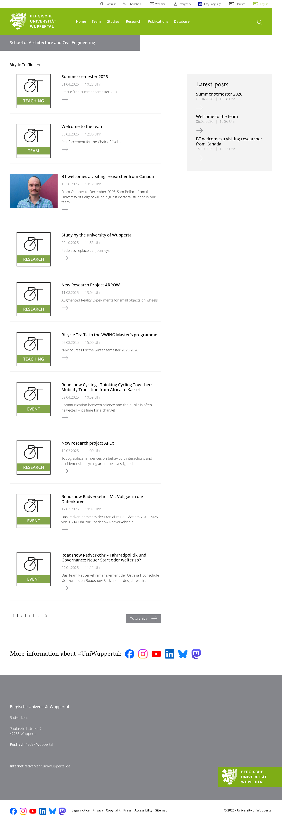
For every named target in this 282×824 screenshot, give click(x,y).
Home (81, 21)
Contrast (111, 4)
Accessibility (143, 810)
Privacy (97, 810)
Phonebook (135, 4)
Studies (113, 21)
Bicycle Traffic (22, 64)
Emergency (184, 4)
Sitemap (161, 810)
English (264, 4)
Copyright (113, 810)
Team (96, 21)
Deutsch (240, 4)
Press (127, 810)
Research (133, 21)
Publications (158, 21)
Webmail (160, 4)
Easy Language (212, 4)
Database (182, 21)
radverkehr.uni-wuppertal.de (47, 766)
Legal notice (80, 810)
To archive (139, 618)
